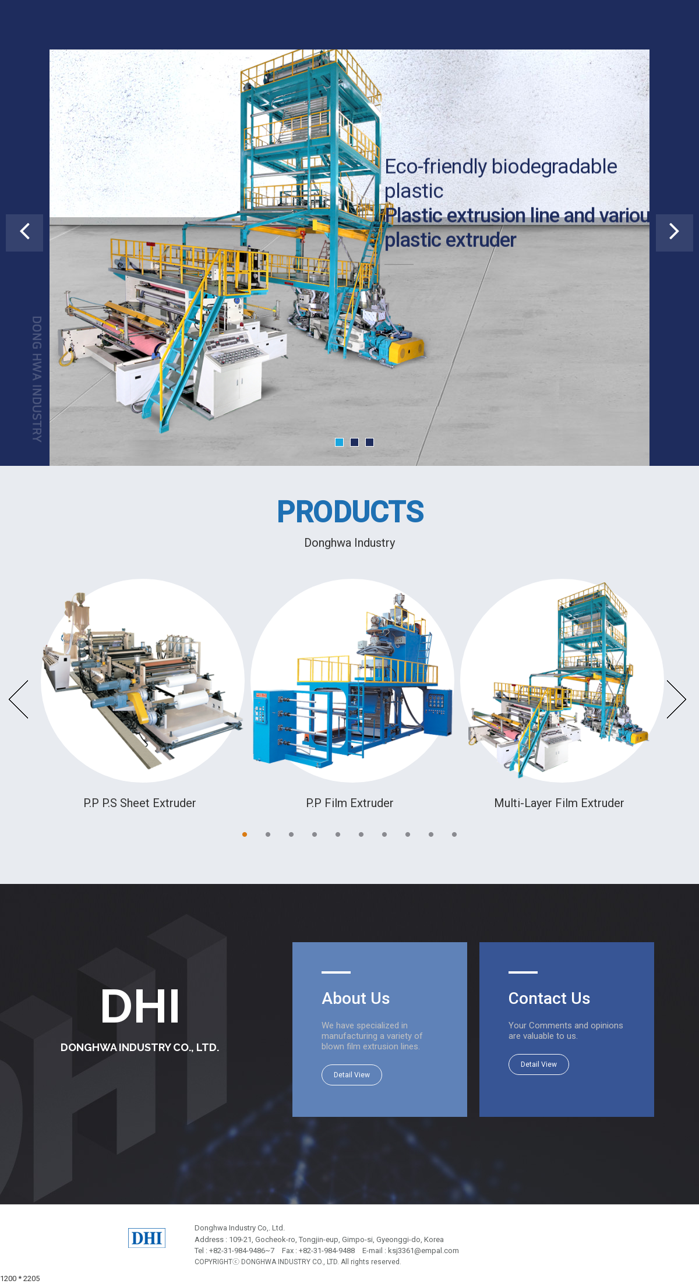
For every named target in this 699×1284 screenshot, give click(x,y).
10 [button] (454, 834)
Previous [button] (19, 699)
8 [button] (408, 834)
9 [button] (431, 834)
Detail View (352, 1075)
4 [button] (314, 834)
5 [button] (338, 834)
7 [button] (384, 834)
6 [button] (361, 834)
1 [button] (244, 834)
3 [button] (291, 834)
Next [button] (677, 699)
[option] (140, 695)
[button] (24, 233)
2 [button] (268, 834)
